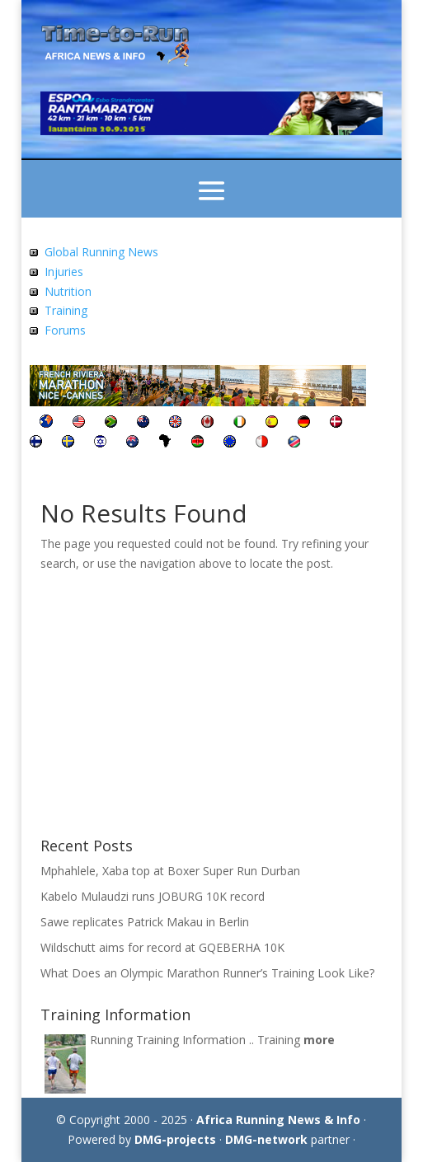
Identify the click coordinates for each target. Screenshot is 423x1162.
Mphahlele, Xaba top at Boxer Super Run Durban (170, 871)
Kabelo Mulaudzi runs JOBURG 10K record (152, 896)
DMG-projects (175, 1139)
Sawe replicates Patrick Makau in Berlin (144, 922)
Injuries (64, 271)
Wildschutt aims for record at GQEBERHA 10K (162, 947)
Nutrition (68, 291)
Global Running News (101, 252)
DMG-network (266, 1139)
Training (66, 310)
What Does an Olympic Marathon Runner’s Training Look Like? (207, 973)
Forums (65, 330)
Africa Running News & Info (278, 1119)
